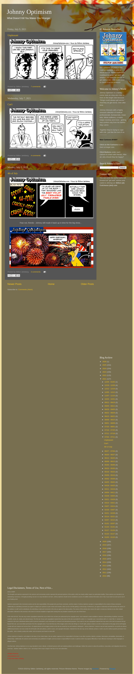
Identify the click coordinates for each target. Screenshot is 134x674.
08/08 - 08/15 (110, 420)
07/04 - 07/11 (110, 437)
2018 (104, 548)
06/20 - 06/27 (110, 455)
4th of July (13, 173)
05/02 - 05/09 (110, 479)
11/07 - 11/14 (110, 396)
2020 (104, 541)
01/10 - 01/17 (110, 534)
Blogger (113, 669)
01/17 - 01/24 (110, 530)
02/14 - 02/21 (110, 517)
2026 (104, 362)
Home (51, 284)
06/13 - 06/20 (110, 458)
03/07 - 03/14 (110, 506)
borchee (95, 669)
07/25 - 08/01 (110, 427)
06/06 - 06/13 (110, 461)
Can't (10, 104)
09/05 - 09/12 (110, 406)
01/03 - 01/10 (110, 537)
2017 (104, 552)
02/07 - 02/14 (110, 520)
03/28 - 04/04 (110, 496)
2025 (104, 365)
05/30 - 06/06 (110, 465)
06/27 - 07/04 (110, 451)
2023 (104, 372)
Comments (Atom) (25, 289)
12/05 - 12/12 (110, 392)
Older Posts (87, 284)
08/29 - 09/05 (110, 409)
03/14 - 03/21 (110, 503)
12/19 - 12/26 (110, 385)
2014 (104, 562)
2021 (104, 379)
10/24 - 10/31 (110, 399)
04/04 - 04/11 (110, 492)
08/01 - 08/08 (110, 423)
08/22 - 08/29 (110, 413)
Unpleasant (13, 35)
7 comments (36, 87)
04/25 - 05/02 (110, 482)
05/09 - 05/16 (110, 475)
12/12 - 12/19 (110, 389)
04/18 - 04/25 (110, 485)
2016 (104, 555)
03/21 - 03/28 (110, 499)
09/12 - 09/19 (110, 402)
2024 (104, 369)
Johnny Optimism (29, 11)
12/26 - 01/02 (110, 382)
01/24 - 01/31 (110, 527)
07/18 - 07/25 (110, 430)
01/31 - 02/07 (110, 523)
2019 (104, 545)
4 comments (36, 155)
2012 (104, 569)
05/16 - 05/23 (110, 472)
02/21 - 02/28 (110, 513)
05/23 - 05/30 (110, 468)
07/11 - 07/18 (110, 433)
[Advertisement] (110, 230)
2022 (104, 375)
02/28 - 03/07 (110, 510)
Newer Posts (14, 284)
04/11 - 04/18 (110, 489)
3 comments (36, 272)
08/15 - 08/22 (110, 416)
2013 (104, 566)
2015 (104, 559)
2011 (104, 573)
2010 (104, 576)
